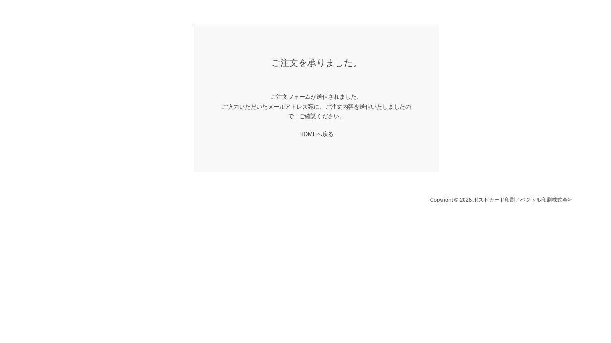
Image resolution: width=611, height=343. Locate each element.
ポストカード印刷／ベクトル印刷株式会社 (523, 199)
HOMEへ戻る (316, 134)
